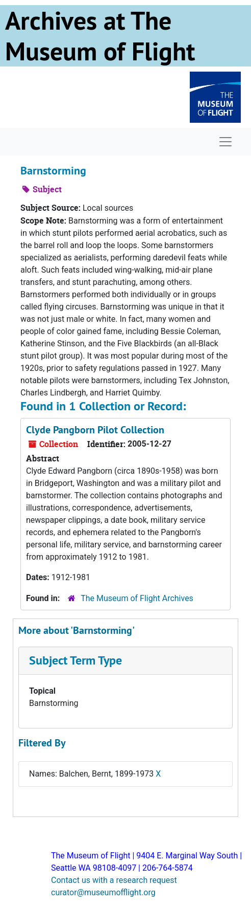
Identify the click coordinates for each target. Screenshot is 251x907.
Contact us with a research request (114, 880)
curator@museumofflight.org (103, 892)
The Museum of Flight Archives (137, 598)
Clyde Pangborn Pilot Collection (95, 429)
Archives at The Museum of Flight (100, 36)
